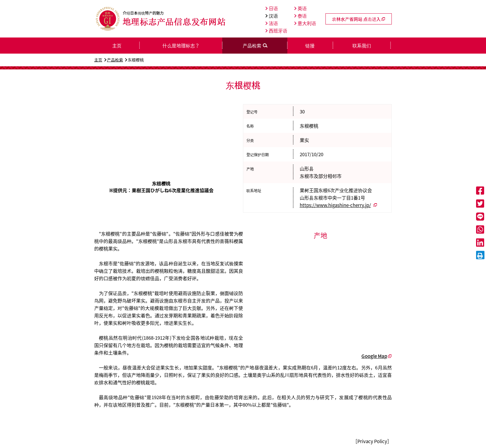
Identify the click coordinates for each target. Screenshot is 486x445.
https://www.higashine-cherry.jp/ (335, 205)
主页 (98, 60)
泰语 (300, 15)
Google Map (374, 356)
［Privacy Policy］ (372, 441)
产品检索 (115, 60)
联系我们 (361, 45)
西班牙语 (276, 30)
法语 (271, 23)
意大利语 (305, 23)
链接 (310, 45)
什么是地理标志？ (181, 45)
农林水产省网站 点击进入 (358, 19)
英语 (300, 8)
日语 (271, 8)
